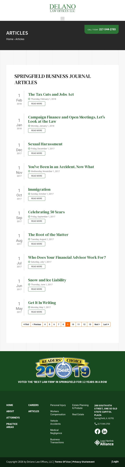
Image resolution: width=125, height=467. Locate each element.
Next (96, 324)
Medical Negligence (56, 432)
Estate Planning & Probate (80, 407)
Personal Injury (58, 405)
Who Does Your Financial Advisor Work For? (67, 257)
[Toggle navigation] (62, 18)
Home (9, 405)
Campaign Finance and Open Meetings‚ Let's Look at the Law (66, 119)
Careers (33, 405)
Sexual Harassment (45, 144)
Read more (36, 104)
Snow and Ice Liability (47, 280)
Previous (37, 324)
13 (90, 324)
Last (105, 324)
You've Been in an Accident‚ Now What (61, 166)
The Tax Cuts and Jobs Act (51, 94)
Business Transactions (57, 441)
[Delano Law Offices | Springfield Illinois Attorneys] (62, 7)
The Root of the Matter (48, 234)
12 (84, 324)
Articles (33, 411)
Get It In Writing (42, 302)
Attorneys (13, 417)
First (27, 324)
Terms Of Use (63, 461)
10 (73, 324)
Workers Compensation (57, 413)
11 (78, 324)
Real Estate (78, 414)
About (10, 411)
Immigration (39, 189)
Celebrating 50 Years (46, 212)
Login (115, 461)
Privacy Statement (83, 461)
